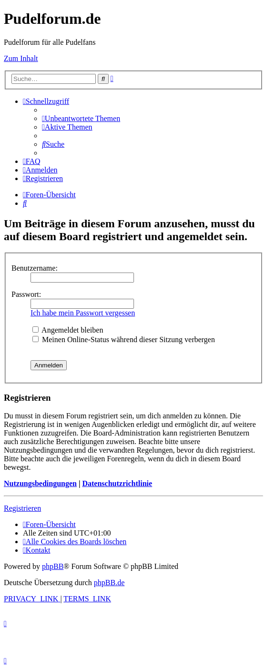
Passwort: (26, 294)
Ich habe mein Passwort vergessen (83, 313)
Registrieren (22, 508)
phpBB (52, 566)
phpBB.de (109, 582)
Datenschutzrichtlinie (117, 483)
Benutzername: (34, 268)
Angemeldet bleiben (67, 330)
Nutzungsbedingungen (40, 483)
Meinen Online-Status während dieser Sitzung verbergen (123, 339)
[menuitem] (81, 118)
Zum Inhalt (21, 58)
